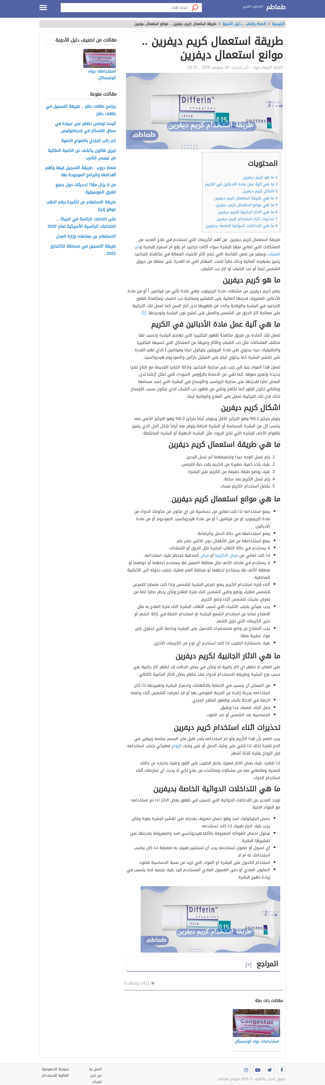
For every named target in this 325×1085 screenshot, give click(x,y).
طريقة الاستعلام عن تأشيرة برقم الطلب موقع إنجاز (81, 206)
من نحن (96, 1075)
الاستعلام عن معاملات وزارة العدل (86, 236)
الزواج (177, 746)
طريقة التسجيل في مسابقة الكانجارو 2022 (83, 250)
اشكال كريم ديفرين (260, 191)
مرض (204, 555)
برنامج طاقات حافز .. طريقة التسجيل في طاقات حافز (81, 110)
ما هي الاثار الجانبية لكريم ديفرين (248, 212)
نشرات (97, 1082)
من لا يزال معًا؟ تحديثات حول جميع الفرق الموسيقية (85, 188)
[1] (144, 313)
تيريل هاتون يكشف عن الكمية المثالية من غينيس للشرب (82, 154)
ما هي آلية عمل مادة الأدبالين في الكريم (241, 184)
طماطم (276, 7)
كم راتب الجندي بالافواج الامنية (88, 141)
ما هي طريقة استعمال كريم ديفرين (246, 198)
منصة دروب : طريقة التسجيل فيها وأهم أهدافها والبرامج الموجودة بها (80, 171)
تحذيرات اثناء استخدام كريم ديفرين (247, 218)
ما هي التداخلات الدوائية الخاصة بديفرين (242, 225)
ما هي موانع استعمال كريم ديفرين (247, 204)
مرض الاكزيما (226, 555)
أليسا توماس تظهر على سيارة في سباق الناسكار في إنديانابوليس (85, 127)
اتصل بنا (95, 1069)
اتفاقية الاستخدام (55, 1075)
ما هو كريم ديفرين (260, 177)
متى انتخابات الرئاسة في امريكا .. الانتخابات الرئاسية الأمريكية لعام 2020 (81, 223)
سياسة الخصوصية (55, 1069)
